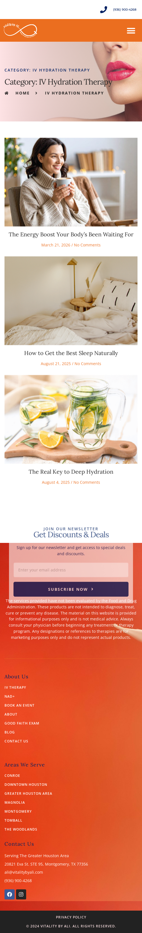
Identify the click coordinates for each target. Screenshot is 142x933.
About (10, 714)
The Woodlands (20, 829)
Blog (9, 732)
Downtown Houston (25, 784)
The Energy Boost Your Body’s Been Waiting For (71, 269)
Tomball (13, 820)
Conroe (12, 775)
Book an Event (19, 705)
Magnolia (14, 802)
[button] (131, 30)
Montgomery (18, 811)
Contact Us (16, 741)
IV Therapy (15, 687)
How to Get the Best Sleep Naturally (71, 388)
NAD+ (9, 696)
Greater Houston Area (28, 793)
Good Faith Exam (21, 723)
